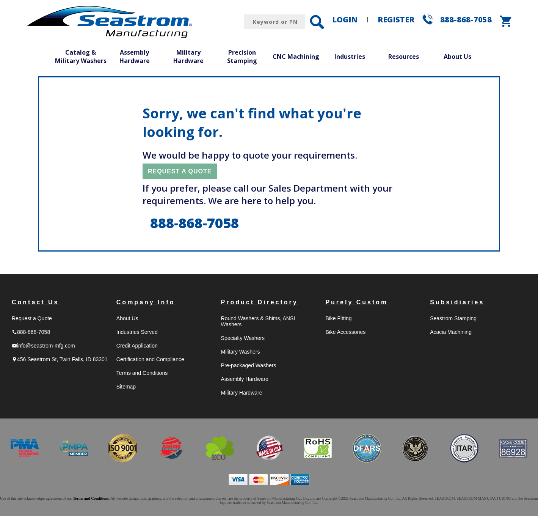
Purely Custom (356, 302)
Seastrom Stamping (453, 318)
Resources (403, 56)
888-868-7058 (466, 19)
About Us (457, 56)
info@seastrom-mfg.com (43, 346)
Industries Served (137, 332)
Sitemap (126, 387)
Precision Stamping (242, 56)
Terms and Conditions (142, 373)
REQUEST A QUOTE (180, 171)
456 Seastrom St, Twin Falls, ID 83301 (60, 359)
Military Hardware (188, 56)
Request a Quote (32, 318)
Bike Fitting (338, 318)
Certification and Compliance (150, 359)
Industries (349, 56)
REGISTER (396, 19)
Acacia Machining (451, 332)
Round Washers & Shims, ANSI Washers (258, 321)
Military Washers (240, 352)
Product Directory (259, 302)
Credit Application (137, 346)
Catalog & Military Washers (81, 56)
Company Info (145, 302)
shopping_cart (506, 21)
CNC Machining (296, 56)
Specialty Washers (243, 338)
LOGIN (345, 19)
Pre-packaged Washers (248, 365)
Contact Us (35, 302)
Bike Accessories (345, 332)
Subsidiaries (457, 302)
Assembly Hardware (134, 56)
